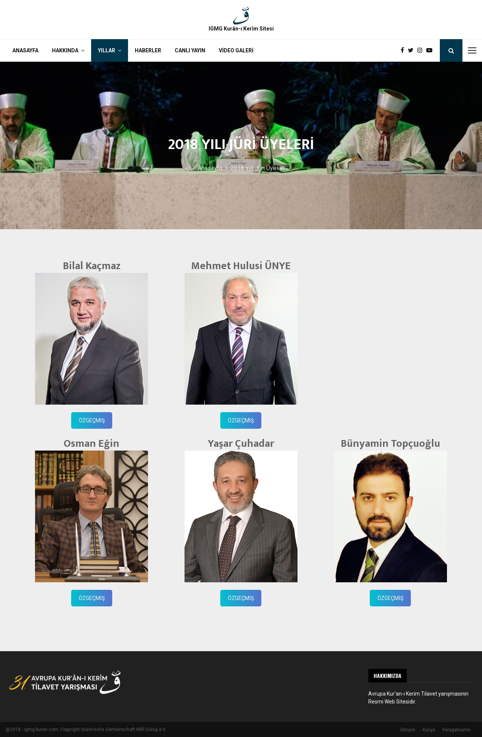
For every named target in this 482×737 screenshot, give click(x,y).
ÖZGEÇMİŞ (92, 420)
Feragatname (456, 729)
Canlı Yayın (190, 50)
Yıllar (106, 50)
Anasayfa (25, 50)
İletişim (407, 729)
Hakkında (65, 50)
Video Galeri (236, 50)
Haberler (148, 50)
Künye (429, 729)
